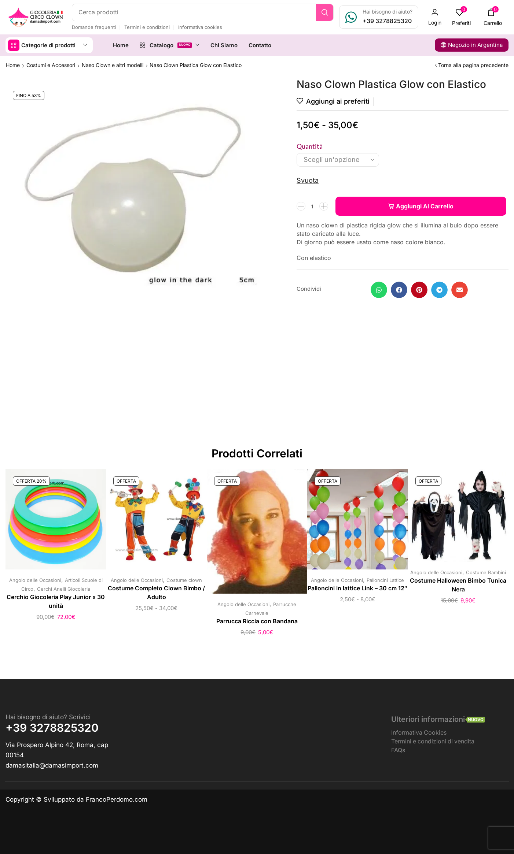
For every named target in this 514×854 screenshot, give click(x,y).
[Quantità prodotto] (312, 206)
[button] (434, 17)
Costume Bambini (486, 572)
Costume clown (184, 580)
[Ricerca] (324, 12)
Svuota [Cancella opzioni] (308, 180)
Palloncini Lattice (385, 580)
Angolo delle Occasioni (35, 580)
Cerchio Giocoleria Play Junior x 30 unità (56, 601)
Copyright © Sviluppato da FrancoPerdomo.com (76, 799)
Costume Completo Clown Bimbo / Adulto (156, 593)
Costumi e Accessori (50, 65)
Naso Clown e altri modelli (112, 65)
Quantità (310, 146)
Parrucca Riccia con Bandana (257, 621)
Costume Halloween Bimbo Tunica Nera (458, 585)
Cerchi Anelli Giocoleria (63, 589)
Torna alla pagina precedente (473, 65)
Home (13, 65)
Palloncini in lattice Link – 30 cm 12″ (357, 588)
